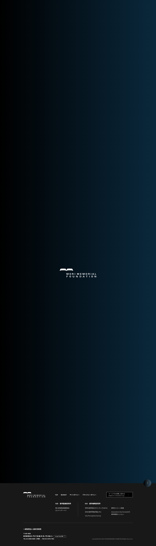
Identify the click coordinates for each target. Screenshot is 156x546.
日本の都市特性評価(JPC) (93, 511)
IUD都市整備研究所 (63, 503)
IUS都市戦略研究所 (92, 503)
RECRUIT (64, 494)
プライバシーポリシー (89, 494)
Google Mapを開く (59, 535)
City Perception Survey (93, 515)
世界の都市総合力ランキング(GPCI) (96, 507)
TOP (56, 494)
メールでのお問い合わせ (116, 494)
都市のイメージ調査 (117, 507)
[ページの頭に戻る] (147, 483)
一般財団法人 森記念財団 (32, 528)
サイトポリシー (74, 494)
